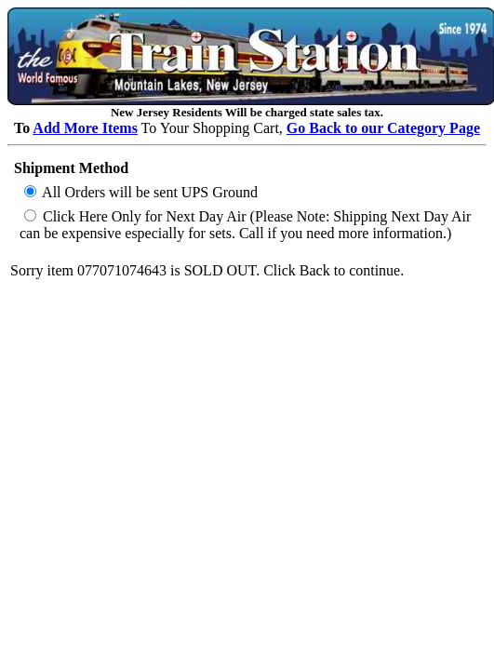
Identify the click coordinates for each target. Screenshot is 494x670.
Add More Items (85, 128)
